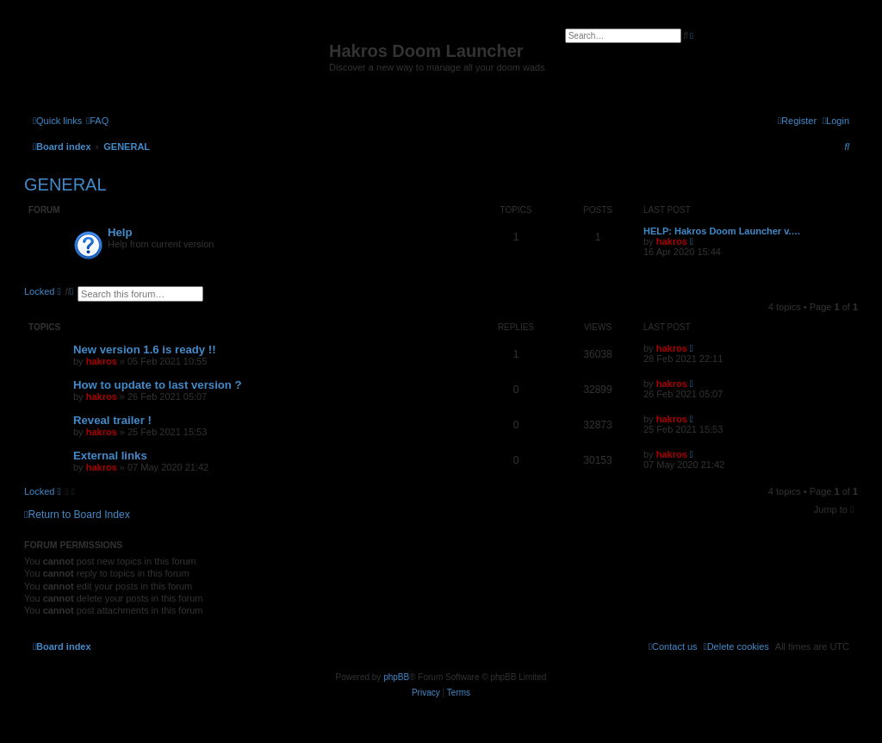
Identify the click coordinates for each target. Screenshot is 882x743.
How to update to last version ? (157, 384)
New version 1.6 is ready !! (144, 349)
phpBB (396, 677)
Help (120, 232)
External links (110, 455)
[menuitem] (97, 120)
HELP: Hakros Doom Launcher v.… (722, 231)
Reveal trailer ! (112, 420)
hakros (671, 241)
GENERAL (65, 184)
